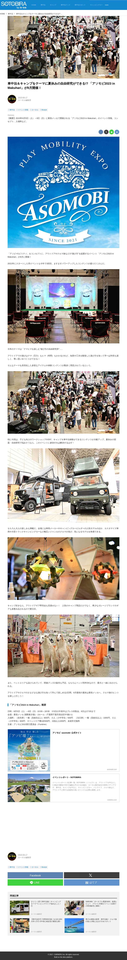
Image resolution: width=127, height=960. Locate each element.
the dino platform (66, 957)
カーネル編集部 (24, 100)
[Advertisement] (63, 825)
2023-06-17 (22, 98)
